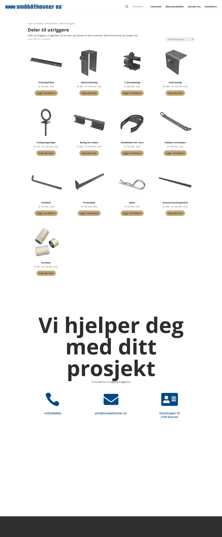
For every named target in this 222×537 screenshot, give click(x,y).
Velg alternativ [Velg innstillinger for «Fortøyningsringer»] (46, 153)
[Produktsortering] (180, 39)
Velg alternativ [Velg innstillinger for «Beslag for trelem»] (89, 153)
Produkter (137, 7)
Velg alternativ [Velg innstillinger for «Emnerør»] (46, 273)
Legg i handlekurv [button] (46, 93)
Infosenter (156, 7)
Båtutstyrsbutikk (175, 7)
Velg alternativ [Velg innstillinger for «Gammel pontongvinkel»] (175, 213)
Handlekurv (211, 7)
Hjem (30, 23)
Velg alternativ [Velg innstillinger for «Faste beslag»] (175, 93)
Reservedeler (51, 23)
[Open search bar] (126, 6)
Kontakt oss (194, 7)
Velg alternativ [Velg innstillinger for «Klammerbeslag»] (89, 93)
